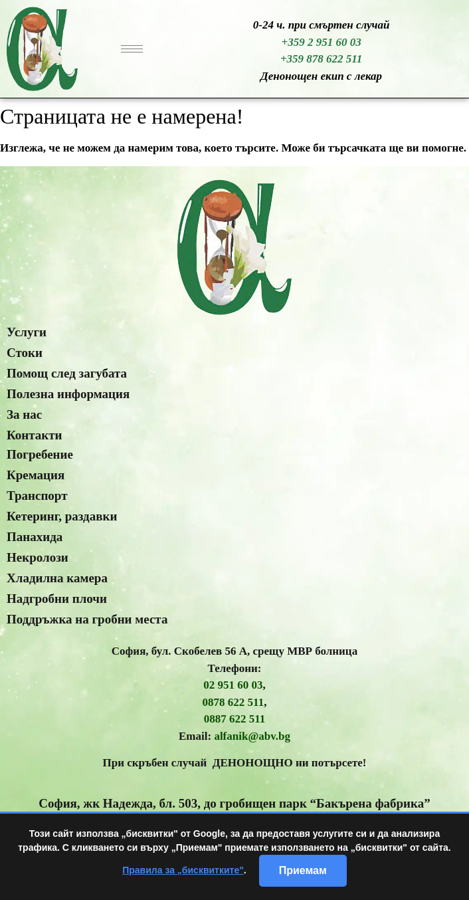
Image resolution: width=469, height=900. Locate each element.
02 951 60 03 (232, 685)
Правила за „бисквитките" (183, 870)
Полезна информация (68, 394)
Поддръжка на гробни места (87, 619)
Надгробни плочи (57, 599)
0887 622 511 (235, 719)
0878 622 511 (233, 702)
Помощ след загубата (67, 373)
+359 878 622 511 (321, 59)
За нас (24, 414)
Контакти (34, 435)
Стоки (25, 353)
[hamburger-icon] (132, 49)
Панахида (34, 537)
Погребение (40, 454)
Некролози (37, 557)
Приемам (303, 870)
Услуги (27, 332)
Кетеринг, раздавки (62, 516)
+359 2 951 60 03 (321, 42)
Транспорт (37, 496)
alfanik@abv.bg (252, 736)
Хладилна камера (57, 578)
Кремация (35, 475)
